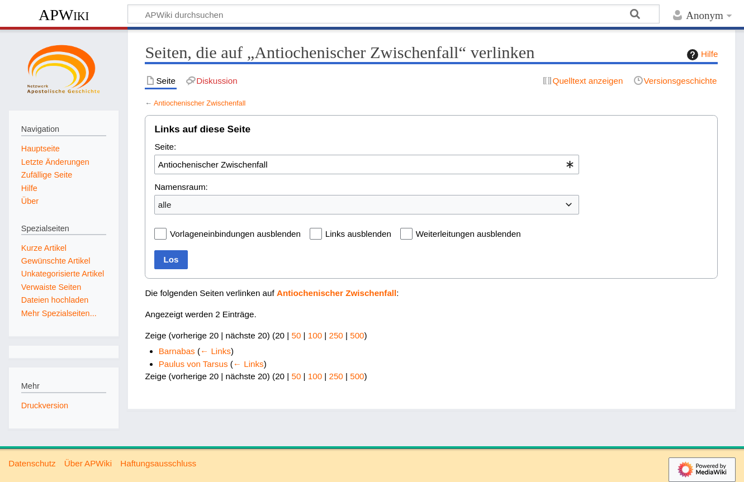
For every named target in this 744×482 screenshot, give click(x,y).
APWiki (64, 14)
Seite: (165, 146)
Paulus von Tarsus (193, 364)
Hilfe (701, 54)
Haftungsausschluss (158, 463)
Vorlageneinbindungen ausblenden (235, 233)
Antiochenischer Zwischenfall (199, 103)
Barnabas (177, 351)
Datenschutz (31, 463)
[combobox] (366, 164)
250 (336, 335)
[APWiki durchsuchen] (393, 14)
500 (357, 335)
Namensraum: (180, 187)
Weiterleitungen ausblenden (468, 233)
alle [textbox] (165, 204)
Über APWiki (88, 463)
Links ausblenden (358, 233)
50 (296, 335)
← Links (215, 351)
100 (315, 335)
